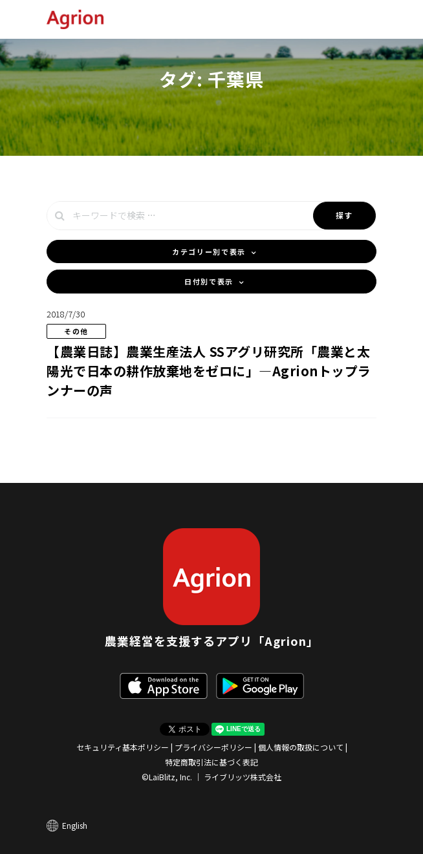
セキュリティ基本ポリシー (122, 747)
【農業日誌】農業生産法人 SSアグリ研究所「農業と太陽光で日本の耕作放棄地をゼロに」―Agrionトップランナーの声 (209, 371)
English (74, 825)
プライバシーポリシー (213, 747)
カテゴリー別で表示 (209, 251)
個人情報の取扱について (300, 747)
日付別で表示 (208, 281)
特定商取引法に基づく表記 (211, 761)
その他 (76, 331)
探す (344, 214)
